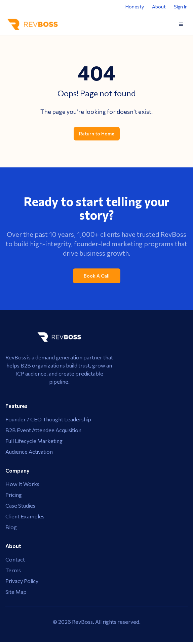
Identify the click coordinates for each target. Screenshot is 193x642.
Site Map (16, 591)
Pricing (13, 494)
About (159, 6)
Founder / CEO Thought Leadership (48, 419)
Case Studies (20, 505)
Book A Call (97, 276)
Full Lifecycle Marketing (34, 441)
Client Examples (24, 516)
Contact (15, 559)
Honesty (134, 6)
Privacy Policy (21, 581)
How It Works (22, 484)
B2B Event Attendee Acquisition (43, 430)
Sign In (181, 6)
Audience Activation (29, 451)
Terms (13, 570)
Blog (11, 527)
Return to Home (96, 133)
